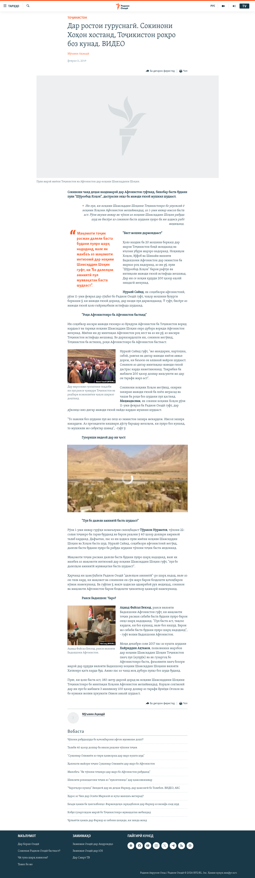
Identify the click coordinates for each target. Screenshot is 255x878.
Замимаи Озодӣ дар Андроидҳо (93, 844)
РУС (212, 6)
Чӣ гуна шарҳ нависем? (33, 857)
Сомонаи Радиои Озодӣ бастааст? (39, 851)
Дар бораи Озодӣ (28, 844)
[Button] (160, 71)
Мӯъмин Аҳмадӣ (78, 53)
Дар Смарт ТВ (81, 857)
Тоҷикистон (77, 18)
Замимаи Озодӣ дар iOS (88, 851)
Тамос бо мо (25, 864)
